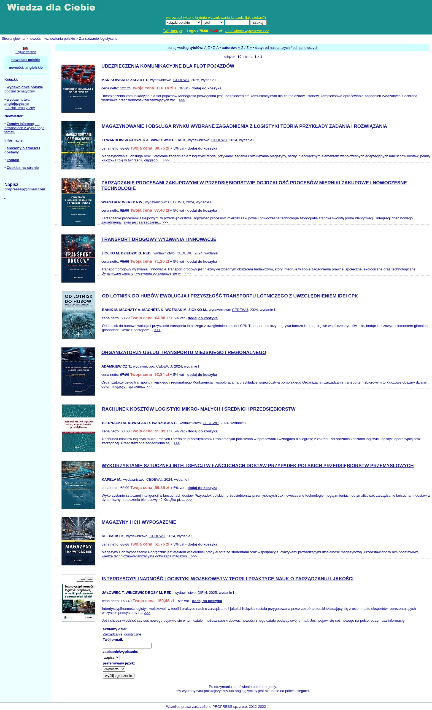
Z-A (215, 48)
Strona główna (13, 38)
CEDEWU (181, 80)
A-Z (207, 48)
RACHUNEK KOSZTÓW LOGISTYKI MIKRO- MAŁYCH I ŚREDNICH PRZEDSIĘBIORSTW (199, 409)
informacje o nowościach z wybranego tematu (24, 128)
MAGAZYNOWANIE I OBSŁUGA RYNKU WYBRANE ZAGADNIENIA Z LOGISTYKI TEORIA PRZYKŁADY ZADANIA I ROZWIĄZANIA (244, 126)
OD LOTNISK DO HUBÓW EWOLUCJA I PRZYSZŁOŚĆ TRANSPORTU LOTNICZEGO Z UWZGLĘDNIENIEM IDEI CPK (230, 296)
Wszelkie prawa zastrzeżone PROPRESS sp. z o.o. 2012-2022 (216, 706)
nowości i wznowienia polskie (52, 38)
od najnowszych (305, 48)
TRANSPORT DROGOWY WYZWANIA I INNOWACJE (158, 239)
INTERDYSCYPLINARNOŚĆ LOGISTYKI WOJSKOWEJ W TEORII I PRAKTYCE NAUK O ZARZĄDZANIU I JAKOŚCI (227, 578)
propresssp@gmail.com (24, 189)
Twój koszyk (172, 31)
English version (25, 52)
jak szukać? (255, 17)
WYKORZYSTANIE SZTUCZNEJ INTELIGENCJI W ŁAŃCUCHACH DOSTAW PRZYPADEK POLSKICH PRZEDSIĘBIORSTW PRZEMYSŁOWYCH (258, 465)
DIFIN (202, 593)
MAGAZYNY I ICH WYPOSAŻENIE (139, 522)
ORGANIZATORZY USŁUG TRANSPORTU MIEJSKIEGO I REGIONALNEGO (183, 352)
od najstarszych (277, 48)
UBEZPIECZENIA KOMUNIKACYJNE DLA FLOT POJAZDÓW (167, 66)
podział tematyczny (19, 91)
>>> (182, 100)
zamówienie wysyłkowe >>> (247, 31)
